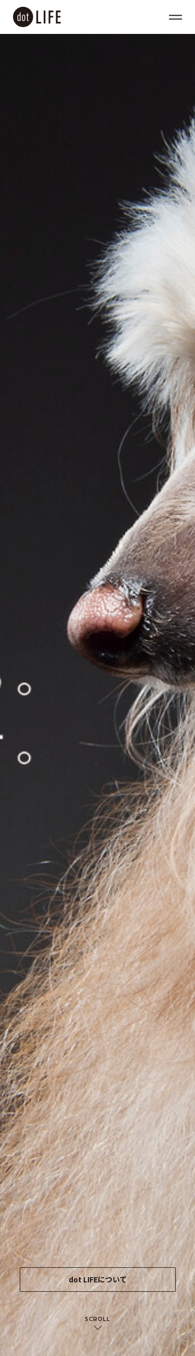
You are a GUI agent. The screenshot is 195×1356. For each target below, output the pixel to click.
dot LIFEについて (98, 1279)
